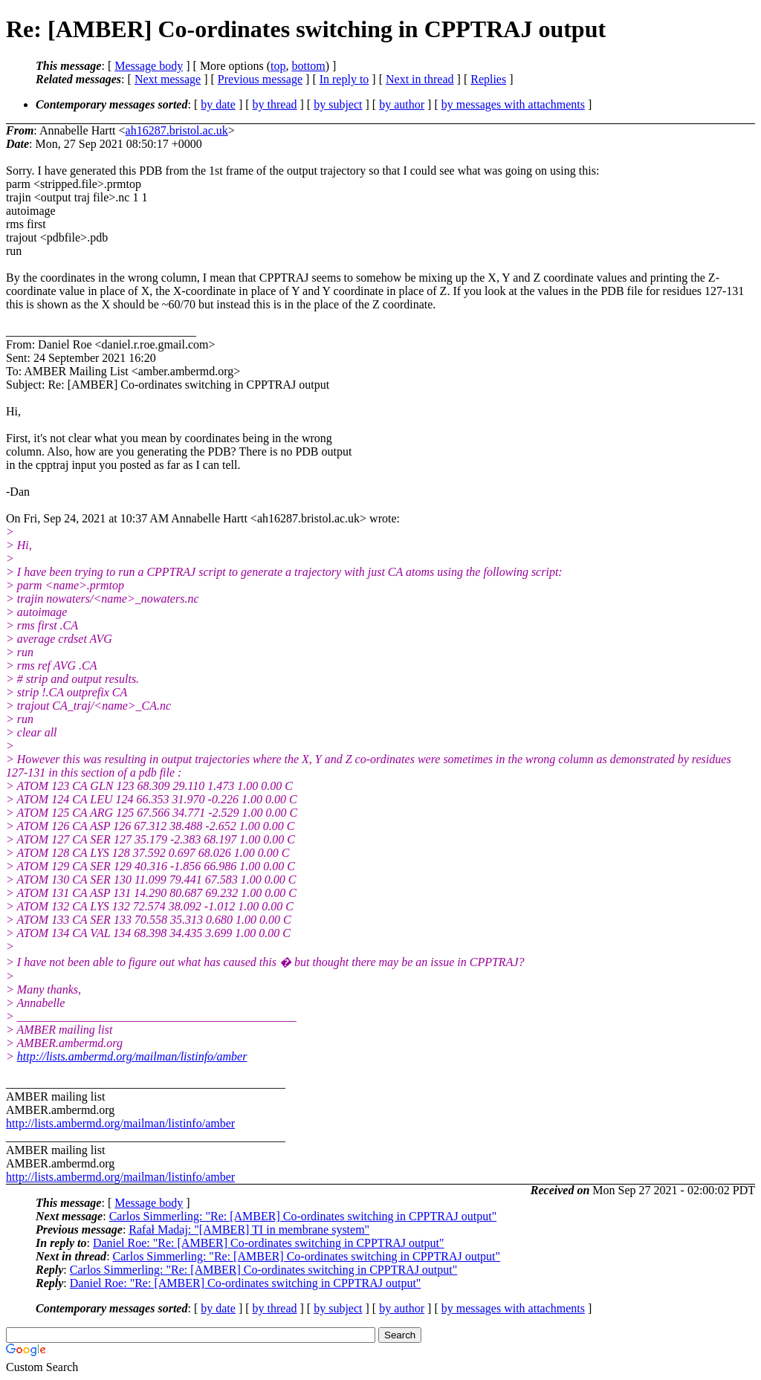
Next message (168, 79)
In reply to (344, 79)
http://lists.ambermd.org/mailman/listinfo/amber (132, 1056)
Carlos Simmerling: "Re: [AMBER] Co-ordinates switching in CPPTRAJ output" (303, 1216)
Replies (488, 79)
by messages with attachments (513, 104)
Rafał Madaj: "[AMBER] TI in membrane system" (249, 1229)
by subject (338, 104)
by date (218, 104)
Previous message (260, 79)
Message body (148, 65)
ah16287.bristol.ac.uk (177, 130)
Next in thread (420, 79)
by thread (275, 104)
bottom (308, 65)
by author (401, 104)
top (278, 65)
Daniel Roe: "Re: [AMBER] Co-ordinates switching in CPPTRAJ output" (268, 1243)
